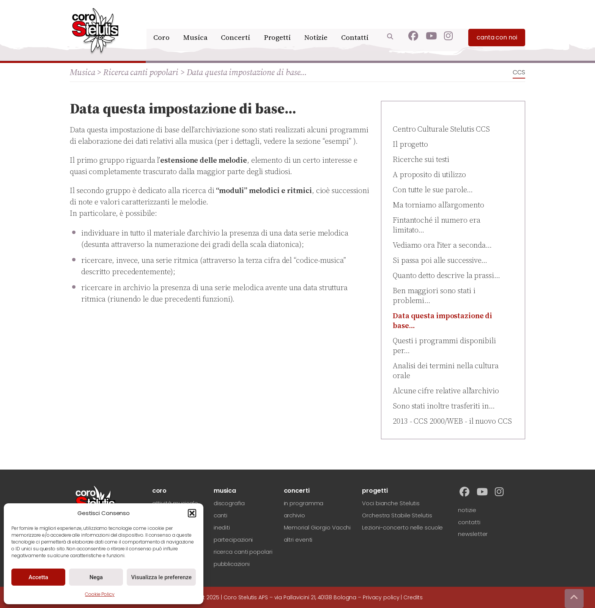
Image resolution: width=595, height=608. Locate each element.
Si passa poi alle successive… (440, 260)
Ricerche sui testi (421, 159)
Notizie (316, 25)
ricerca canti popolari (243, 552)
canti (221, 515)
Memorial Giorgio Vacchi (317, 527)
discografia (229, 503)
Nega (96, 577)
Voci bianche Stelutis (391, 503)
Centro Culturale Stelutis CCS (441, 129)
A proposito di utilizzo (429, 174)
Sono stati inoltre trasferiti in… (444, 406)
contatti (469, 522)
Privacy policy (381, 597)
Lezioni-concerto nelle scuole (402, 527)
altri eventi (298, 540)
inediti (222, 527)
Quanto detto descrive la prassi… (446, 275)
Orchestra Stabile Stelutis (397, 515)
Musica (198, 25)
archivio (294, 515)
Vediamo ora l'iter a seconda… (442, 245)
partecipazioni (233, 540)
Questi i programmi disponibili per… (444, 345)
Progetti (277, 25)
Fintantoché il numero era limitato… (436, 225)
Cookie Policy (100, 594)
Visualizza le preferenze (161, 577)
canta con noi (497, 26)
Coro (165, 25)
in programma (304, 503)
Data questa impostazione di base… (442, 320)
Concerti (237, 25)
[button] (192, 513)
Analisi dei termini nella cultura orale (446, 370)
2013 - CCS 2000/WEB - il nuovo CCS (452, 421)
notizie (467, 510)
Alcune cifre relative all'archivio (446, 390)
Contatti (355, 25)
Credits (412, 597)
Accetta (38, 577)
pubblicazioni (232, 564)
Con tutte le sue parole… (433, 189)
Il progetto (410, 144)
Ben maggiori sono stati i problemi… (434, 295)
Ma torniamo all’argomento (438, 205)
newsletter (473, 534)
